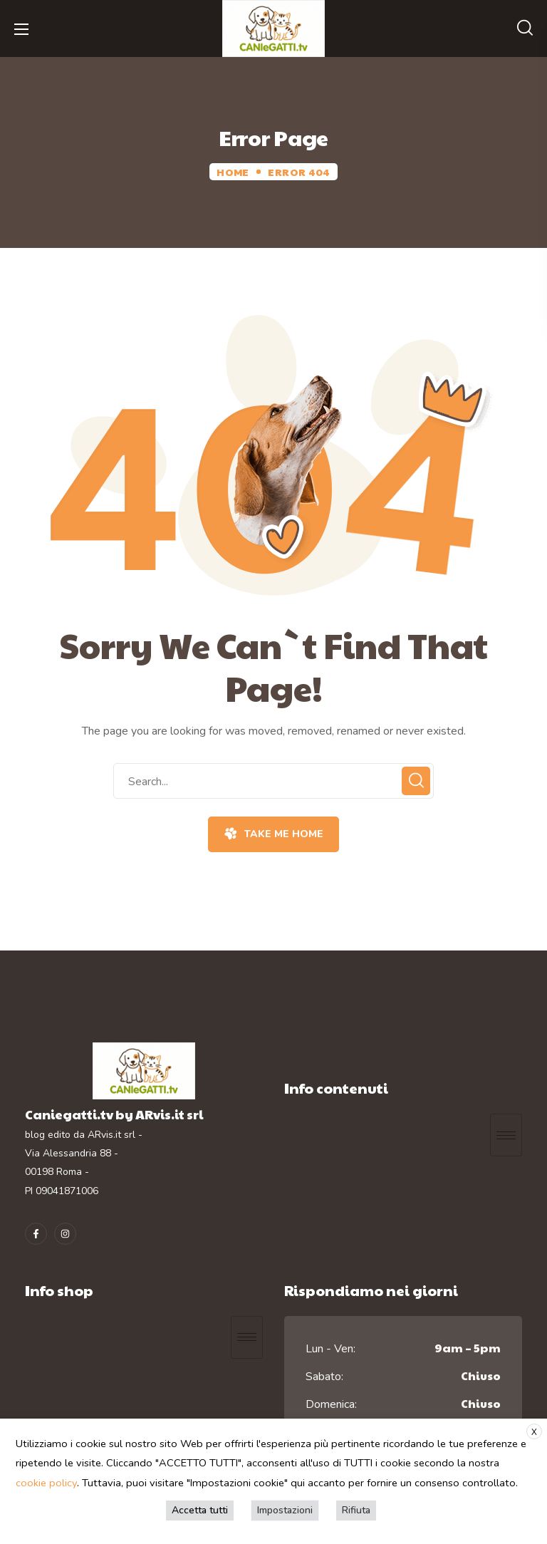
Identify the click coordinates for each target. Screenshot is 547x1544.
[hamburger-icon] (506, 1135)
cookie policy (46, 1483)
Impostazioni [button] (285, 1510)
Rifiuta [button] (356, 1510)
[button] (525, 28)
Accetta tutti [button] (200, 1510)
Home (233, 172)
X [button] (534, 1432)
